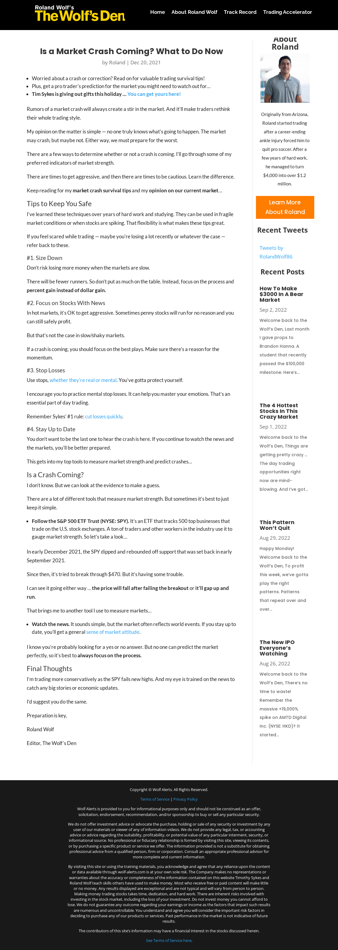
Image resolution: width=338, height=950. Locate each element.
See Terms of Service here (168, 940)
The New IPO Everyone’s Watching (277, 647)
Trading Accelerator (287, 12)
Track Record (240, 12)
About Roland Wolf (194, 12)
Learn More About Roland (285, 207)
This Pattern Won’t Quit (277, 525)
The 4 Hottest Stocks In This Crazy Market (279, 411)
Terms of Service (154, 799)
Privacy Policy (185, 799)
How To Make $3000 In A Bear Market (281, 294)
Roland (117, 62)
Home (157, 12)
